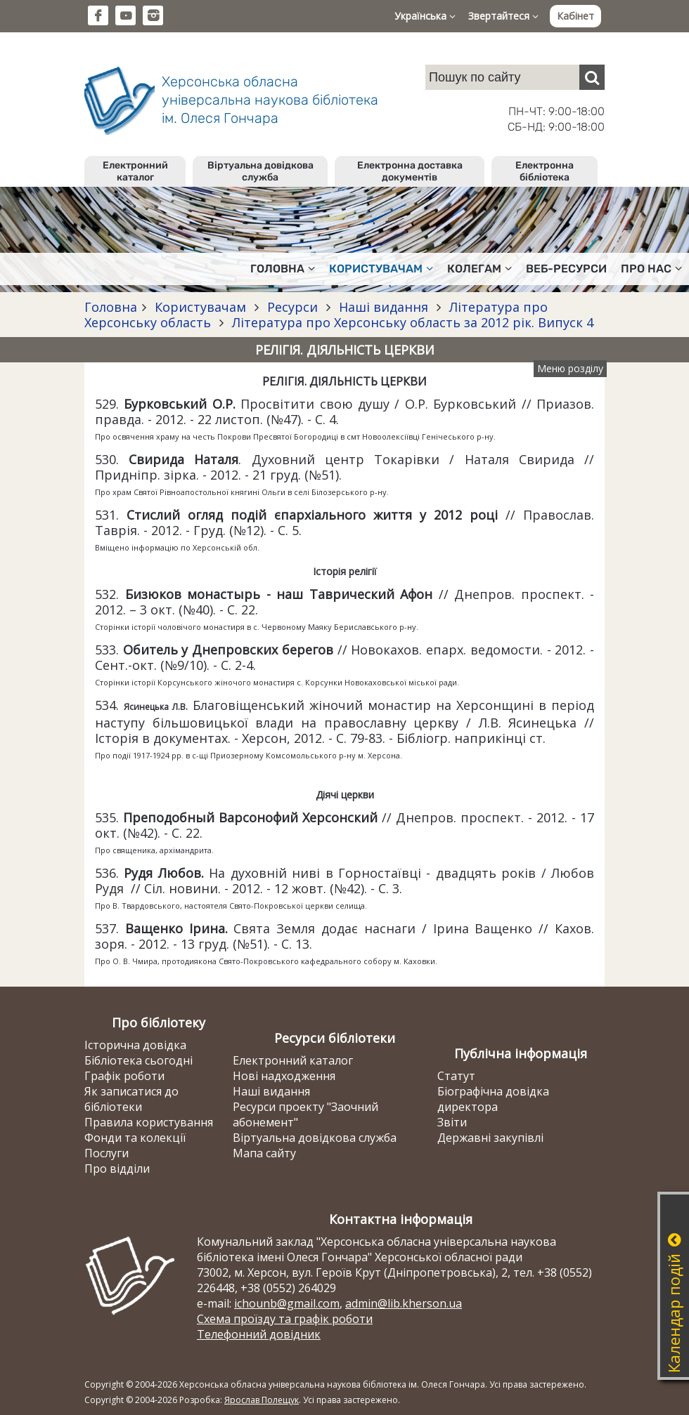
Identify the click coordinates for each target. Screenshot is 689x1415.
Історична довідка (135, 1045)
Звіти (452, 1122)
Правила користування (148, 1122)
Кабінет (575, 15)
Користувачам (200, 306)
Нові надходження (284, 1076)
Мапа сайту (264, 1153)
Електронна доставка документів (410, 171)
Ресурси (292, 306)
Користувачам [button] (381, 268)
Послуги (106, 1153)
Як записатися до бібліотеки (131, 1099)
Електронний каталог (135, 171)
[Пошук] (592, 77)
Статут (456, 1076)
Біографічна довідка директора (493, 1099)
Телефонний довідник (259, 1334)
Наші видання (383, 306)
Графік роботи (124, 1076)
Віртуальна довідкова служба (260, 171)
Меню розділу (570, 368)
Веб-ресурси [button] (566, 268)
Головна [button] (282, 268)
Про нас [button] (651, 268)
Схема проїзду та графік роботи (285, 1319)
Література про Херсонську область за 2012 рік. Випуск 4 (410, 322)
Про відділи (117, 1168)
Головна (110, 306)
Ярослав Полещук (261, 1400)
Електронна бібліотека (544, 171)
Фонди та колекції (135, 1137)
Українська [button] (425, 15)
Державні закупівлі (490, 1137)
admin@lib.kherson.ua (403, 1303)
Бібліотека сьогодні (138, 1060)
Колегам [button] (479, 268)
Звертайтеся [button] (503, 15)
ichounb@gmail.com (287, 1303)
